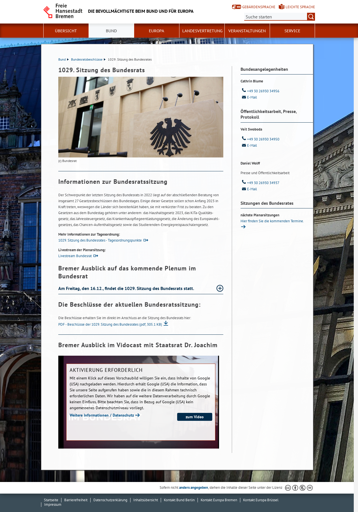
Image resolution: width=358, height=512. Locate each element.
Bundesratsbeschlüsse (88, 59)
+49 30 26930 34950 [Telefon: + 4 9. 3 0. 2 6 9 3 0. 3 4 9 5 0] (260, 139)
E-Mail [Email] (249, 97)
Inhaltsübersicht (145, 500)
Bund (111, 30)
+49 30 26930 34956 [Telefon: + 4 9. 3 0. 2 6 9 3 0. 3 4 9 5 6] (260, 91)
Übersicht (66, 30)
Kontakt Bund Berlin (179, 500)
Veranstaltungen (247, 30)
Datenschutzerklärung (110, 500)
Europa (156, 30)
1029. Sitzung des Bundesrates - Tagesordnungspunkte (100, 240)
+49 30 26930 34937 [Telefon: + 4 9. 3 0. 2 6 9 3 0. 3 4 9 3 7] (260, 182)
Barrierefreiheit (75, 500)
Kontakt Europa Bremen (219, 500)
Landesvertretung (202, 30)
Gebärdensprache (258, 7)
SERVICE (292, 30)
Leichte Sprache (300, 7)
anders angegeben (193, 487)
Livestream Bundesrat (75, 255)
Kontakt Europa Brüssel (260, 500)
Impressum (52, 504)
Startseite (51, 500)
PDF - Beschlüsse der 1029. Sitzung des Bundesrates (110, 324)
